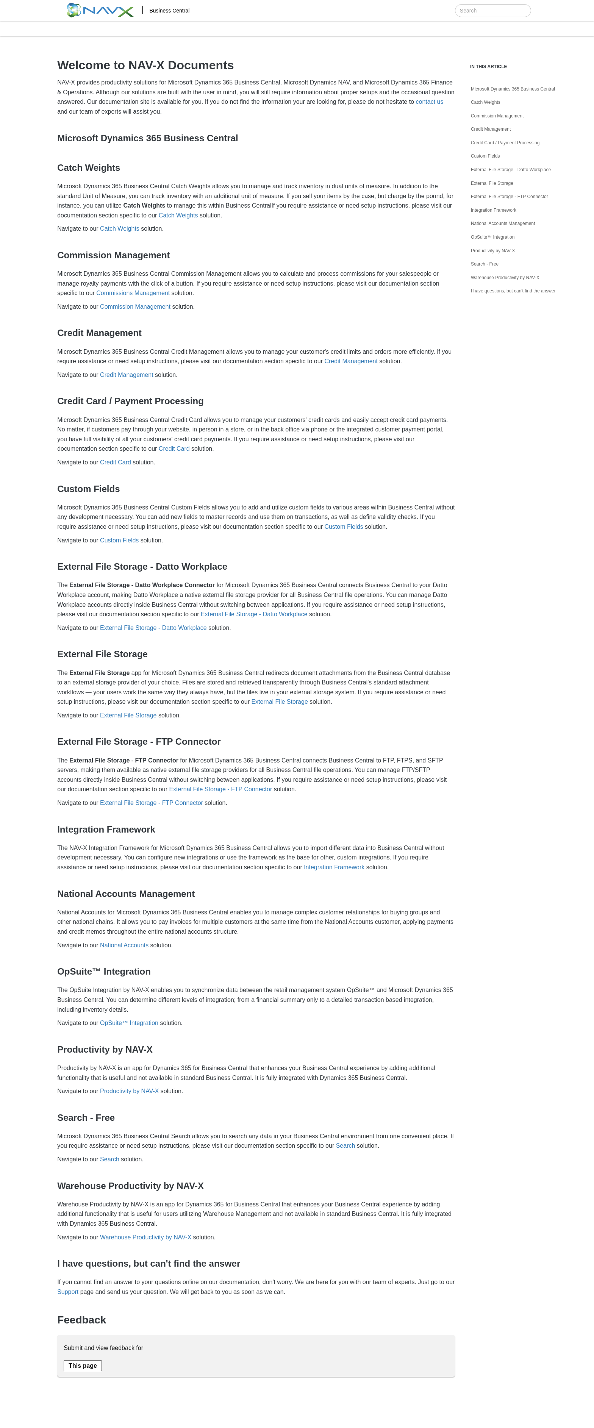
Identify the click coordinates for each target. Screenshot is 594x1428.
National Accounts (124, 945)
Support (67, 1292)
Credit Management (351, 361)
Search (345, 1145)
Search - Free (485, 264)
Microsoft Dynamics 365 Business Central (513, 89)
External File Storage (279, 701)
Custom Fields (343, 526)
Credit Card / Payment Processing (505, 142)
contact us (429, 101)
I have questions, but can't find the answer (513, 291)
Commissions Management (133, 293)
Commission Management (135, 306)
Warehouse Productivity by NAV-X (145, 1237)
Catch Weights (178, 215)
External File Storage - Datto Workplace (254, 614)
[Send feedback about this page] (83, 1365)
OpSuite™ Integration (129, 1023)
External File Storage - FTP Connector (220, 789)
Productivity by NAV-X (129, 1091)
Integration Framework (334, 867)
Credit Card (174, 448)
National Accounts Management (503, 223)
